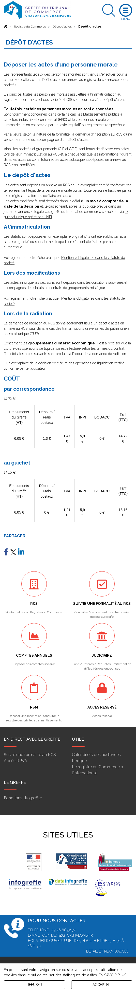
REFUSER (34, 985)
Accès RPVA (15, 760)
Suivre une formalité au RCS (30, 754)
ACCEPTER (102, 985)
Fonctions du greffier (23, 798)
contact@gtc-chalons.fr (67, 935)
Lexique (79, 760)
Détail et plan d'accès (107, 951)
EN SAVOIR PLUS (112, 975)
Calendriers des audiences (96, 754)
